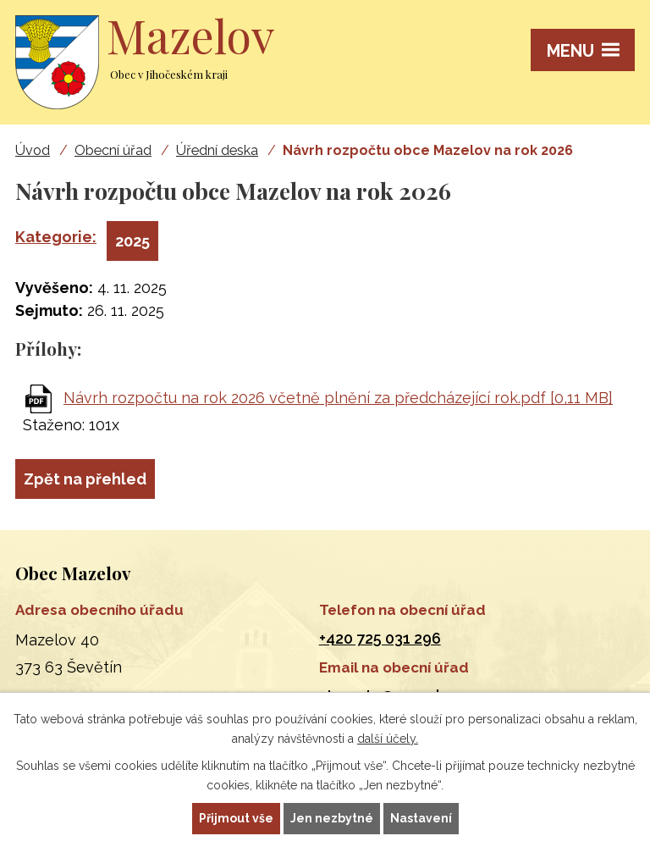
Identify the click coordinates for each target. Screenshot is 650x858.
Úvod (32, 150)
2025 (132, 241)
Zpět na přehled (85, 479)
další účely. (387, 738)
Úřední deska (217, 150)
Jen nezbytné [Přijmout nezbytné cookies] (331, 818)
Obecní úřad (112, 150)
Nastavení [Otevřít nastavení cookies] (421, 818)
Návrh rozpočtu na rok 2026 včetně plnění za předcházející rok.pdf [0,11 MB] (338, 398)
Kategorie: (55, 237)
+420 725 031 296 (380, 638)
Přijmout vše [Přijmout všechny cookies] (236, 818)
